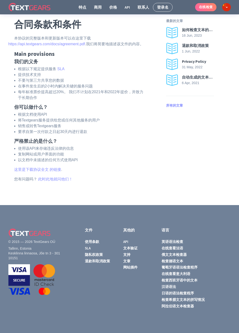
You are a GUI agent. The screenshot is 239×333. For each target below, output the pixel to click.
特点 (82, 7)
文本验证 (130, 248)
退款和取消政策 (97, 261)
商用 (98, 7)
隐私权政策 (94, 254)
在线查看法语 (172, 248)
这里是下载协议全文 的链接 (37, 169)
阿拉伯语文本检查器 (178, 306)
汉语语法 (169, 286)
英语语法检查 (172, 241)
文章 (126, 261)
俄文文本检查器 (174, 254)
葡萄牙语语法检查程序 (180, 267)
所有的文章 (174, 105)
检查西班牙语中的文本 (180, 280)
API (127, 7)
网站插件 (130, 267)
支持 (126, 254)
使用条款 (92, 241)
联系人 (143, 7)
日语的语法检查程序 (178, 293)
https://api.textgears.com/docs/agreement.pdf (46, 44)
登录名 (163, 7)
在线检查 (206, 7)
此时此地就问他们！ (55, 179)
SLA (60, 69)
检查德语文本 (172, 261)
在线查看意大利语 (176, 273)
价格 (113, 7)
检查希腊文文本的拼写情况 (183, 299)
